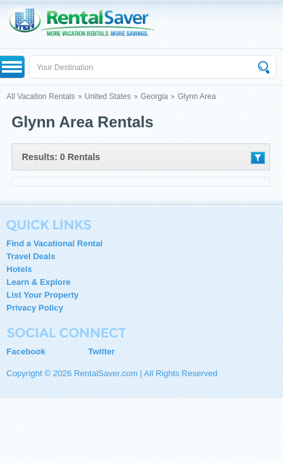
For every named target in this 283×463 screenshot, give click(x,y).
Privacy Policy (34, 308)
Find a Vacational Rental (54, 243)
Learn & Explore (38, 282)
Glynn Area (196, 96)
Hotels (19, 269)
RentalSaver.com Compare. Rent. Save (88, 24)
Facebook (26, 351)
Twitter (101, 351)
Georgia (155, 96)
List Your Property (42, 295)
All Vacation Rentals (40, 96)
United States (108, 96)
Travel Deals (30, 256)
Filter (258, 158)
